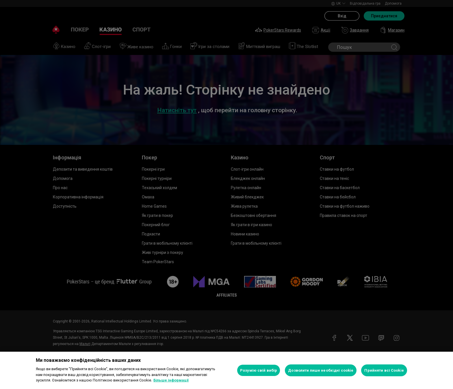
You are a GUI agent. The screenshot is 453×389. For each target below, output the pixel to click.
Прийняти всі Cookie (384, 370)
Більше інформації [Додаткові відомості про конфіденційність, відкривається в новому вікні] (171, 380)
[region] (226, 370)
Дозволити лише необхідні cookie (320, 370)
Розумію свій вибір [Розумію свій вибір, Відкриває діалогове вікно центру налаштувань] (258, 370)
